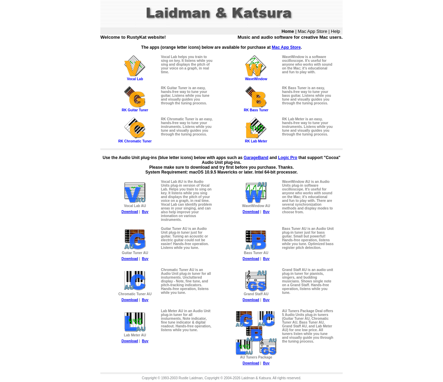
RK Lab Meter (256, 139)
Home (287, 31)
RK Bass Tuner (256, 108)
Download (129, 212)
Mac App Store (312, 31)
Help (335, 31)
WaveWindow (256, 77)
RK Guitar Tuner (135, 108)
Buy (145, 212)
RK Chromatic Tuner (135, 139)
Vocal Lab (135, 77)
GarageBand (256, 157)
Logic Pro (287, 157)
